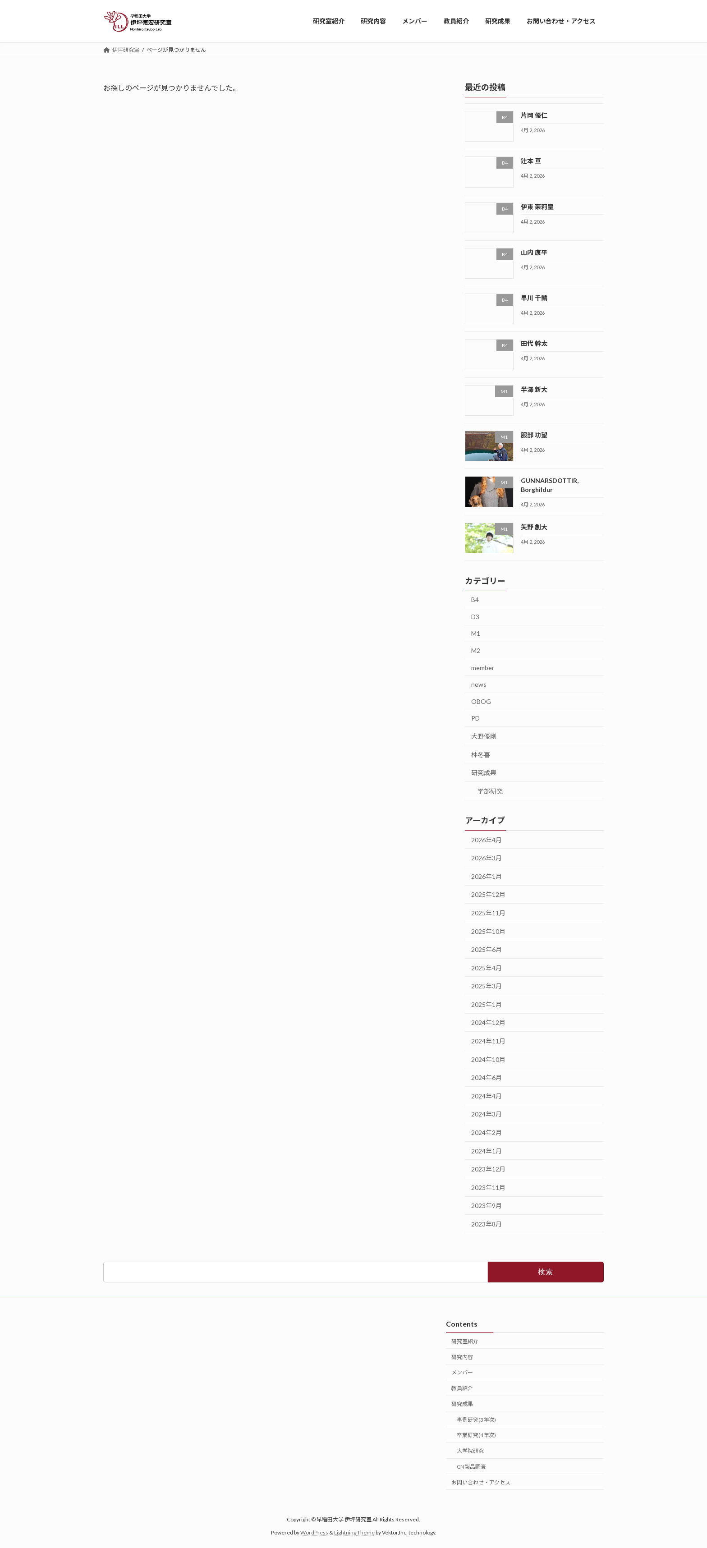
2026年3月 (486, 858)
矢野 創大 (534, 527)
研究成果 (483, 772)
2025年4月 (486, 967)
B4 (475, 599)
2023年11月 (488, 1187)
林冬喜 (480, 754)
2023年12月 (488, 1169)
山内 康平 (534, 252)
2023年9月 (486, 1205)
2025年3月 (486, 986)
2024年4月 (486, 1095)
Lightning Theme (354, 1532)
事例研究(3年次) (476, 1419)
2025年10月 (488, 931)
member (482, 667)
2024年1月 (486, 1150)
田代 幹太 (534, 343)
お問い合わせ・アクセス (480, 1482)
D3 (475, 616)
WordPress (314, 1532)
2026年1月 (486, 876)
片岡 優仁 (534, 115)
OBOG (481, 701)
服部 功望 (534, 435)
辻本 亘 (531, 161)
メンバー (462, 1372)
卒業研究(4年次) (476, 1435)
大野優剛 (483, 736)
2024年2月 (486, 1132)
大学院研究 (470, 1450)
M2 (475, 650)
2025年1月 (486, 1004)
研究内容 (462, 1357)
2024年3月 (486, 1114)
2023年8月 (486, 1224)
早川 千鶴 (534, 298)
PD (475, 718)
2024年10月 (488, 1059)
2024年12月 (488, 1022)
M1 (475, 633)
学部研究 (490, 791)
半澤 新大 (534, 389)
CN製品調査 (471, 1466)
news (479, 684)
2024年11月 (488, 1041)
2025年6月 (486, 949)
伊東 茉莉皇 (537, 206)
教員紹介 (462, 1388)
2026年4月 (486, 839)
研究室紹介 (464, 1341)
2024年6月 (486, 1077)
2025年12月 (488, 894)
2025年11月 (488, 913)
